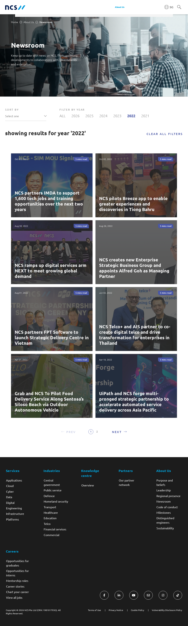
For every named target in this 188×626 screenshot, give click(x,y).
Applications (14, 480)
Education (50, 518)
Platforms (12, 519)
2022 (131, 115)
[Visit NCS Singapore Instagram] (163, 595)
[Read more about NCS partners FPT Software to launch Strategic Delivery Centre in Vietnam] (52, 323)
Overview (87, 485)
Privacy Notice (116, 610)
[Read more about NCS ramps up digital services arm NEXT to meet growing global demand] (52, 256)
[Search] (179, 7)
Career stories (15, 586)
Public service (53, 490)
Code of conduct (167, 507)
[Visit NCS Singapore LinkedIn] (119, 595)
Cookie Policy (137, 610)
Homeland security (56, 501)
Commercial (51, 535)
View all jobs (14, 597)
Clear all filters (165, 133)
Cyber (10, 491)
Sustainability (165, 528)
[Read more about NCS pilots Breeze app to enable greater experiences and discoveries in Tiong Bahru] (136, 189)
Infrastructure (15, 513)
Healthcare (51, 512)
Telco (47, 523)
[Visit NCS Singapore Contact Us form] (148, 595)
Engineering (14, 508)
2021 (145, 116)
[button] (68, 435)
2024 (103, 116)
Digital (10, 502)
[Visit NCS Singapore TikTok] (177, 595)
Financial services (55, 529)
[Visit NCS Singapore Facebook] (104, 595)
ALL (62, 116)
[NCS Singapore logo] (15, 7)
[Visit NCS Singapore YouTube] (133, 595)
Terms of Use (94, 610)
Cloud (10, 486)
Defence (49, 496)
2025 (89, 116)
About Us (29, 22)
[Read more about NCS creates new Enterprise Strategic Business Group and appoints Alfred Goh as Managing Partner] (136, 256)
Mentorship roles (17, 580)
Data (9, 497)
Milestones (163, 512)
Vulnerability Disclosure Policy (167, 610)
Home (14, 22)
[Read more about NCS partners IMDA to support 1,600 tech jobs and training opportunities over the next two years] (52, 189)
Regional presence (168, 496)
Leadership (163, 490)
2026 (75, 116)
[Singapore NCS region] (168, 7)
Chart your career (17, 592)
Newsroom (163, 501)
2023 (117, 116)
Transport (50, 507)
